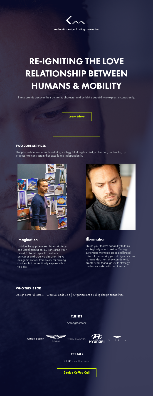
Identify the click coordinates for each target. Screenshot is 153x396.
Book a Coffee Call (77, 373)
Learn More (77, 116)
